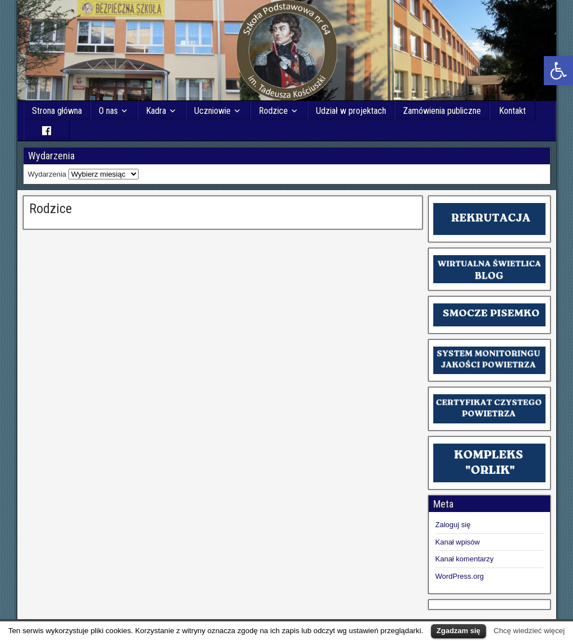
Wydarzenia (47, 174)
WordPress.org (460, 576)
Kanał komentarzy (465, 559)
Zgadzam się (458, 630)
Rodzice (273, 110)
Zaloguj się (453, 524)
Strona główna (57, 110)
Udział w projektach (351, 110)
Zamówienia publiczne (442, 110)
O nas (108, 110)
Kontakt (512, 110)
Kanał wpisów (458, 542)
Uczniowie (212, 110)
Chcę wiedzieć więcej (529, 630)
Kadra (156, 110)
